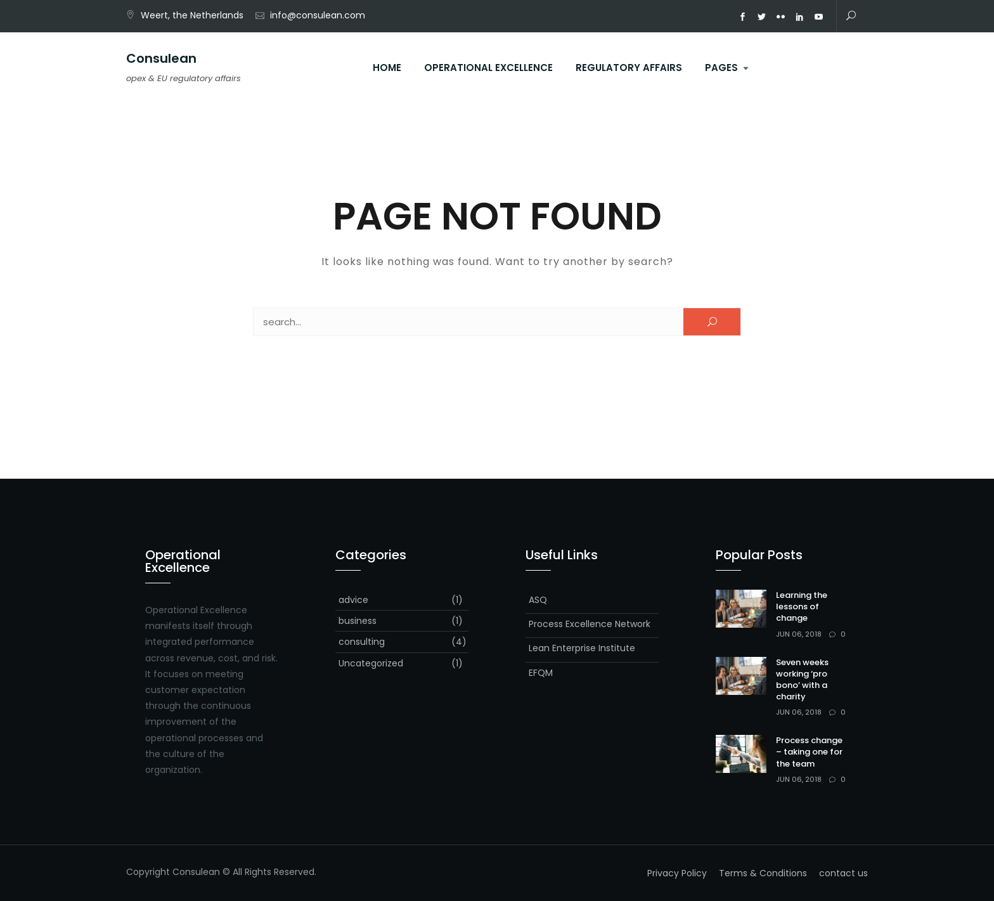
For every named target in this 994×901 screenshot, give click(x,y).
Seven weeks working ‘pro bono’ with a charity (802, 679)
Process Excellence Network (589, 624)
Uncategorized (371, 663)
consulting (362, 641)
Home (387, 67)
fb (743, 17)
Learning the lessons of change (801, 606)
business (358, 620)
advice (353, 599)
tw (762, 17)
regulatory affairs (629, 67)
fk (781, 17)
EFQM (541, 672)
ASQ (538, 599)
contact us (843, 873)
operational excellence (488, 67)
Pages (721, 67)
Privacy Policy (677, 873)
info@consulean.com (317, 15)
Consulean (161, 58)
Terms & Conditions (763, 873)
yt (819, 17)
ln (800, 17)
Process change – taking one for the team (809, 751)
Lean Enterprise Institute (582, 648)
